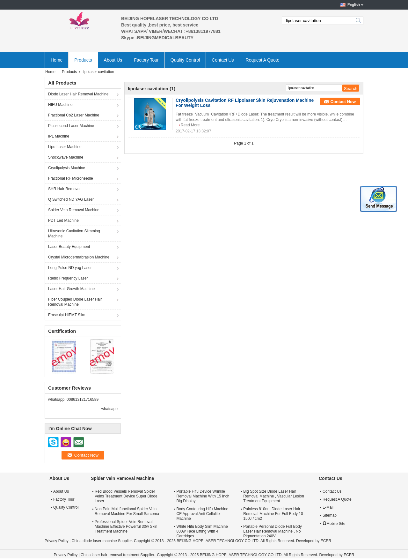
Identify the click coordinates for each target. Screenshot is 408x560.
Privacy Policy (57, 541)
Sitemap (330, 515)
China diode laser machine (94, 541)
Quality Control (185, 60)
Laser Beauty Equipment (69, 246)
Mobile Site (334, 523)
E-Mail (328, 507)
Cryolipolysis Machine (66, 168)
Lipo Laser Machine (65, 147)
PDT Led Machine (63, 220)
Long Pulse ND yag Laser (70, 267)
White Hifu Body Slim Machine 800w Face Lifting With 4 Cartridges (202, 531)
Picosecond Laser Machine (71, 125)
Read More (190, 125)
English (353, 5)
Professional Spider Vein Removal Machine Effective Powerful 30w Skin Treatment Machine (126, 526)
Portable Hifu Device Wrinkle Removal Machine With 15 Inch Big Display (202, 496)
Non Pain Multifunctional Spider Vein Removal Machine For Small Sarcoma (127, 511)
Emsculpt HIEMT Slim (66, 315)
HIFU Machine (60, 104)
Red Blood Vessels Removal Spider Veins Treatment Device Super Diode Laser (126, 496)
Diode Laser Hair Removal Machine (78, 94)
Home (56, 60)
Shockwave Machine (65, 157)
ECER (326, 541)
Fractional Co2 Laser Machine (73, 115)
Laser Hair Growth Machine (71, 289)
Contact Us (223, 60)
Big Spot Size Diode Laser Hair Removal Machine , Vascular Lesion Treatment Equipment (273, 496)
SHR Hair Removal (64, 189)
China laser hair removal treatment (110, 555)
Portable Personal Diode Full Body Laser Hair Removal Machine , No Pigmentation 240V (272, 531)
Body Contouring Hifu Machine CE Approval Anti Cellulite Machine (202, 514)
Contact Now (343, 101)
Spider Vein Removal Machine (73, 210)
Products (83, 60)
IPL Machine (58, 136)
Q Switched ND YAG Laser (71, 199)
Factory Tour (146, 60)
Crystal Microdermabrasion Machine (78, 257)
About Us (113, 60)
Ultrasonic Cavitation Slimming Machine (74, 233)
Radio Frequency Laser (68, 278)
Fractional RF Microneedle (70, 178)
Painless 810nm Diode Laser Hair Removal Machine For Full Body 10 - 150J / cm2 (274, 514)
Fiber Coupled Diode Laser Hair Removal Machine (75, 302)
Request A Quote (263, 60)
